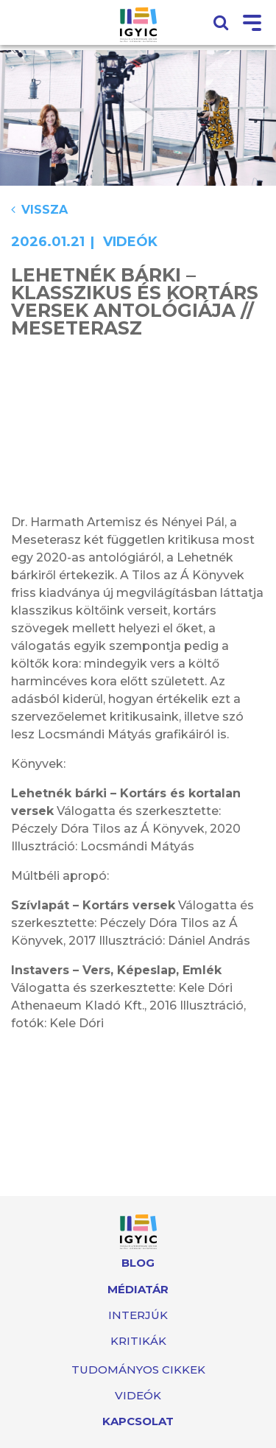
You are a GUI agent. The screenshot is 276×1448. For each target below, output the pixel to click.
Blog (138, 1263)
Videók (138, 1395)
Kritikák (138, 1341)
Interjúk (138, 1315)
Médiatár (138, 1289)
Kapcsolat (138, 1421)
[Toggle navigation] (252, 24)
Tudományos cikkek (138, 1370)
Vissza (39, 210)
